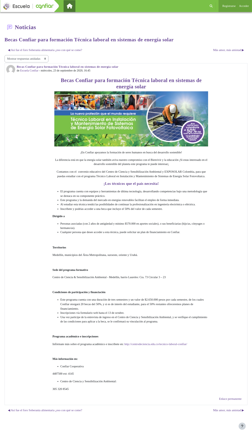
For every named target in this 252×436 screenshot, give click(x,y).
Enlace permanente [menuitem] (230, 402)
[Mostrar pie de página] (242, 426)
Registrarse (229, 5)
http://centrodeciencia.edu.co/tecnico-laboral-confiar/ (155, 346)
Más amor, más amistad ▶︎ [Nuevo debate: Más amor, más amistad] (228, 50)
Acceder (244, 5)
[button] (211, 6)
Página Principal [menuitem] (76, 5)
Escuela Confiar (29, 70)
